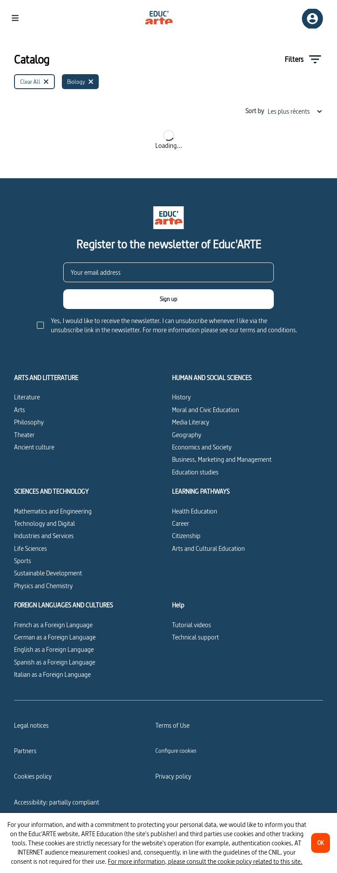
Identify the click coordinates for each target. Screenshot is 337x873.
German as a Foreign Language (55, 637)
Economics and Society (202, 447)
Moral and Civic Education (205, 409)
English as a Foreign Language (54, 649)
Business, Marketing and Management (222, 459)
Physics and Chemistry (43, 585)
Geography (186, 434)
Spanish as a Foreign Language (54, 662)
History (181, 397)
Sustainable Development (48, 573)
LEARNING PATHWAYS (200, 492)
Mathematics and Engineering (53, 511)
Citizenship (186, 535)
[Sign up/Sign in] (312, 19)
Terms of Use (172, 725)
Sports (22, 560)
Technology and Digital (44, 523)
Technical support (195, 637)
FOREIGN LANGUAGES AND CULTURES (63, 605)
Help (178, 605)
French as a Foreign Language (53, 624)
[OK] (320, 843)
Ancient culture (34, 447)
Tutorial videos (191, 624)
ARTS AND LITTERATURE (46, 378)
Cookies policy (33, 776)
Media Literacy (190, 422)
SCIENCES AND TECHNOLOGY (51, 492)
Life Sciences (30, 548)
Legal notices (31, 725)
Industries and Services (44, 535)
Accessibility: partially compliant (56, 802)
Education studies (195, 472)
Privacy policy (173, 776)
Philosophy (29, 422)
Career (180, 523)
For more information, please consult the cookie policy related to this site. (205, 861)
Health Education (194, 511)
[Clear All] (34, 81)
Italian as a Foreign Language (52, 674)
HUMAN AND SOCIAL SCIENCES (211, 378)
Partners (25, 750)
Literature (27, 397)
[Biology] (80, 81)
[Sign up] (168, 299)
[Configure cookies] (176, 750)
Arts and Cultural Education (208, 548)
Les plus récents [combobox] (295, 111)
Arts (19, 409)
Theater (24, 434)
